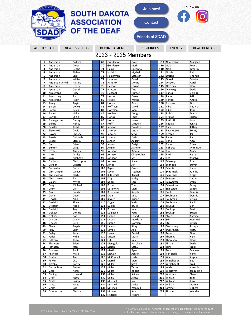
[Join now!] (151, 8)
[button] (151, 36)
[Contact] (151, 22)
